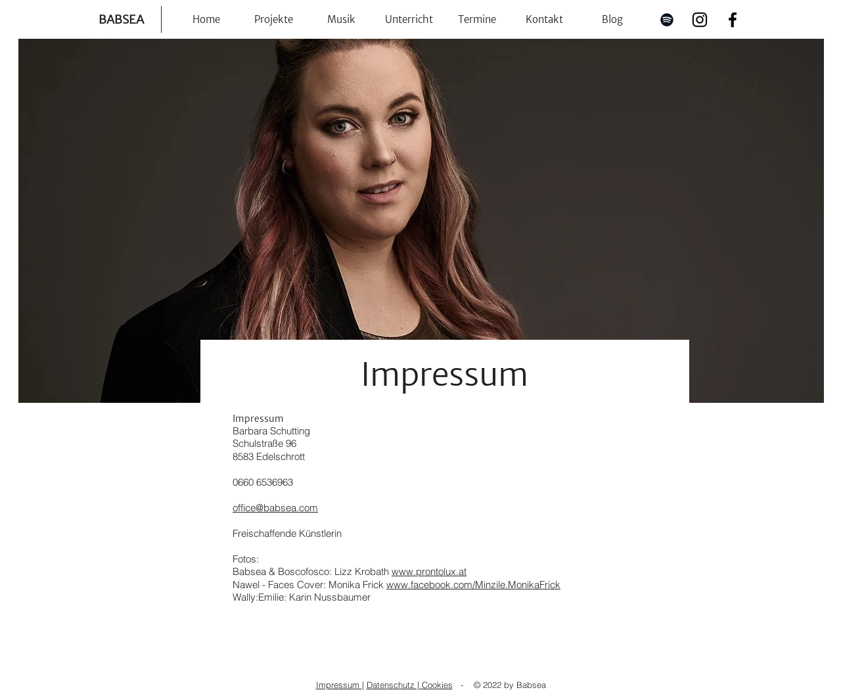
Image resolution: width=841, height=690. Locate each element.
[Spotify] (667, 20)
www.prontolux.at (429, 571)
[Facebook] (732, 20)
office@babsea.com (275, 507)
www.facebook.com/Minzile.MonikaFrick (473, 584)
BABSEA (121, 19)
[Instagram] (700, 20)
